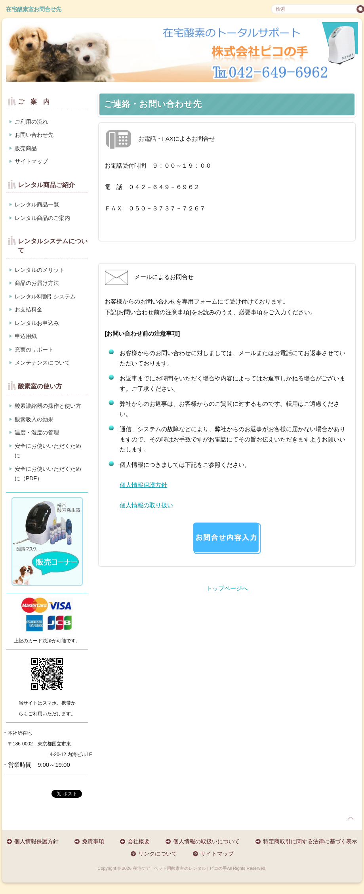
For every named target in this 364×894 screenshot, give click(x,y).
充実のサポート (34, 349)
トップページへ (227, 588)
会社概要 (139, 841)
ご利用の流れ (31, 121)
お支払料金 (28, 309)
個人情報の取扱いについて (206, 841)
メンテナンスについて (42, 362)
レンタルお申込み (37, 323)
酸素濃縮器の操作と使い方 (48, 406)
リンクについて (157, 853)
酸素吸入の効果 (34, 419)
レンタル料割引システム (45, 296)
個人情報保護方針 (143, 484)
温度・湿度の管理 (37, 432)
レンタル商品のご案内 (42, 218)
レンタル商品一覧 (37, 204)
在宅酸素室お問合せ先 (33, 9)
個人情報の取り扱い (146, 505)
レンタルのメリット (40, 270)
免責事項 (93, 841)
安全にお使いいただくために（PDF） (48, 474)
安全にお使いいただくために (48, 451)
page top (350, 818)
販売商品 (26, 148)
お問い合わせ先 (34, 135)
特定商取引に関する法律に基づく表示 (310, 841)
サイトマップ (31, 161)
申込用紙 (26, 336)
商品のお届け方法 (37, 283)
